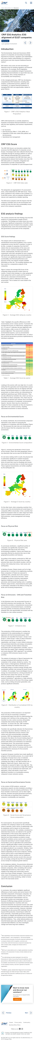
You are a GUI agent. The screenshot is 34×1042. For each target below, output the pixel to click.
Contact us (17, 999)
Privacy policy (18, 1022)
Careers (11, 1022)
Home (2, 7)
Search (26, 3)
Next (26, 1013)
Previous (8, 1013)
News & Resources (9, 7)
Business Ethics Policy (14, 1025)
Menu (31, 3)
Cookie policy (26, 1022)
